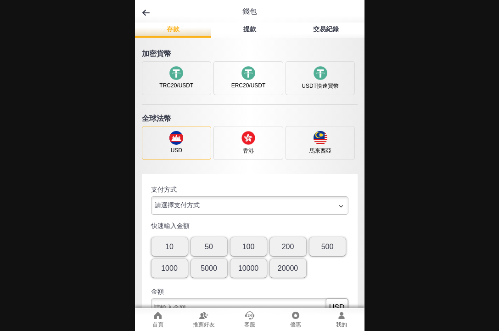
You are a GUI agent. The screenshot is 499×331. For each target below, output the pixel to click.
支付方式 (164, 189)
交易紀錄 (326, 29)
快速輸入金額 (170, 225)
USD (337, 307)
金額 (157, 291)
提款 (249, 29)
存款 (173, 29)
